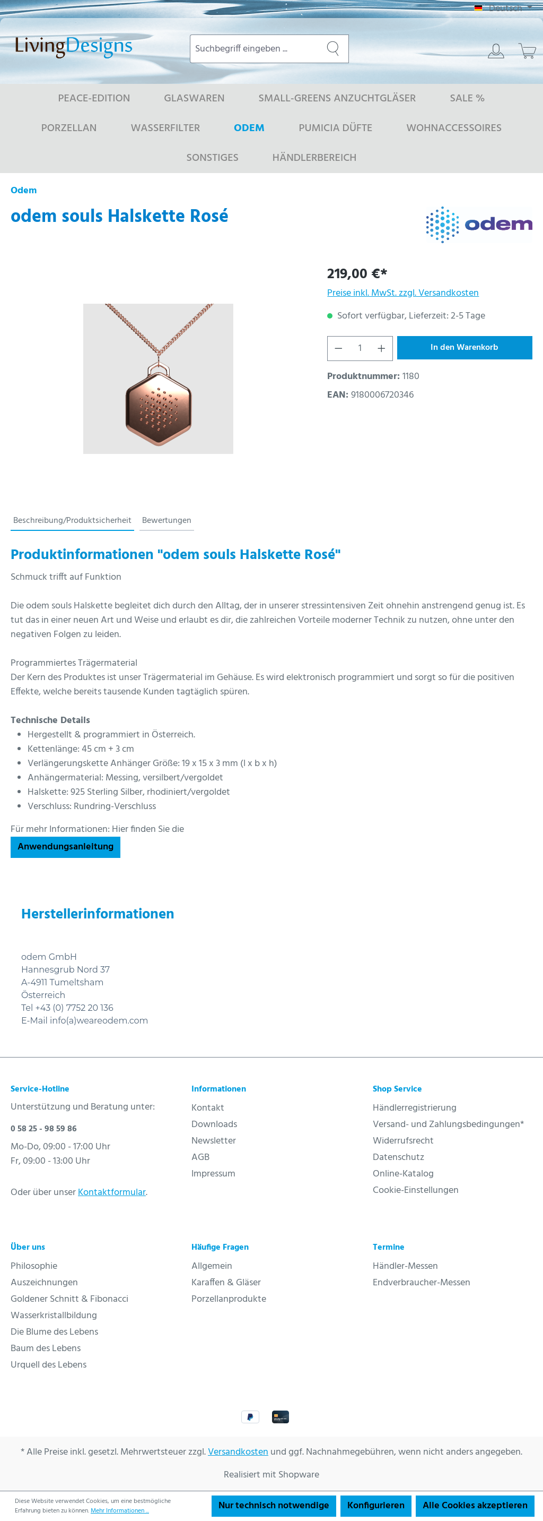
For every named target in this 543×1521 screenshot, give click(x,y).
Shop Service (397, 1089)
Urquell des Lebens (48, 1365)
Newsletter (213, 1141)
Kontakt (207, 1108)
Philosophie (34, 1266)
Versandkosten (238, 1452)
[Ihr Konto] (496, 51)
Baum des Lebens (46, 1348)
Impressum (213, 1174)
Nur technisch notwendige (273, 1506)
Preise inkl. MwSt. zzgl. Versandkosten (403, 293)
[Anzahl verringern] (338, 348)
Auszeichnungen (44, 1283)
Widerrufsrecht (403, 1141)
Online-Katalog (403, 1174)
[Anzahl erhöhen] (382, 348)
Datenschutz (398, 1157)
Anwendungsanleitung (65, 847)
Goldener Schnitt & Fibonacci (69, 1299)
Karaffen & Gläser (226, 1283)
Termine (389, 1247)
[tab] (72, 521)
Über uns (28, 1247)
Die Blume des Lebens (54, 1332)
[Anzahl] (360, 348)
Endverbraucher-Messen (421, 1283)
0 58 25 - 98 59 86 (44, 1129)
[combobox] (254, 49)
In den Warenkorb (464, 348)
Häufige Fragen (220, 1247)
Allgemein (211, 1266)
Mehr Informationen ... (120, 1511)
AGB (200, 1157)
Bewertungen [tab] (166, 521)
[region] (158, 378)
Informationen (218, 1089)
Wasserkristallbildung (54, 1316)
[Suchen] (333, 49)
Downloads (214, 1124)
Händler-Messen (405, 1266)
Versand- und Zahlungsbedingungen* (448, 1124)
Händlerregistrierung (415, 1108)
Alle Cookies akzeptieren (475, 1506)
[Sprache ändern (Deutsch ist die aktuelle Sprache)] (503, 9)
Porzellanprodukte (228, 1299)
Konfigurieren (376, 1506)
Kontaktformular (112, 1192)
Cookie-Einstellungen (416, 1190)
